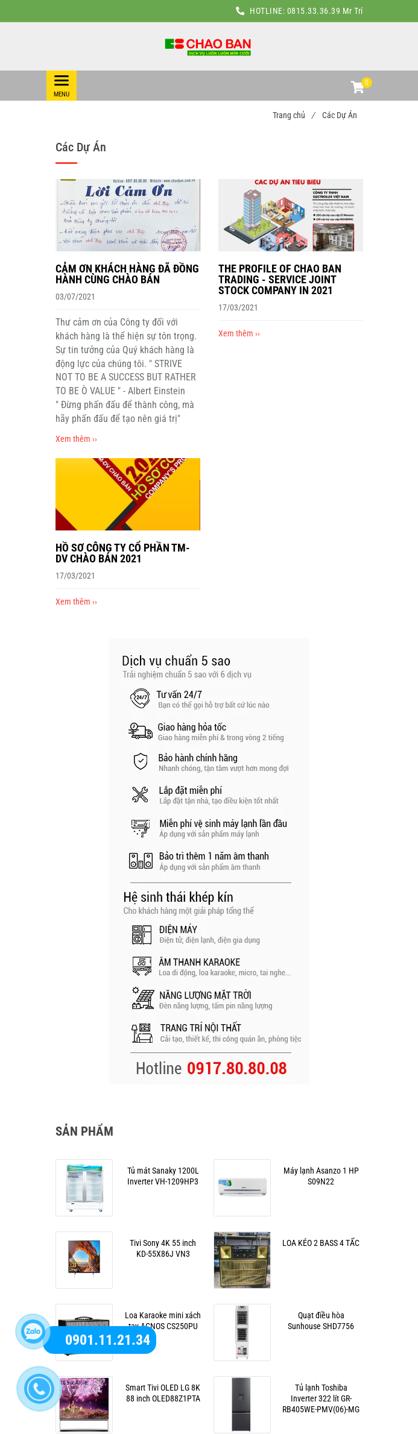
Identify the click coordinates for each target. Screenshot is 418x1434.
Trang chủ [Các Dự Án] (293, 115)
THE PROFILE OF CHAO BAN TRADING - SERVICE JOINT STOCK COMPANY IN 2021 (279, 279)
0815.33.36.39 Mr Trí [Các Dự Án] (325, 11)
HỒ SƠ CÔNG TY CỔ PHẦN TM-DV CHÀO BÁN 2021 (122, 553)
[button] (357, 89)
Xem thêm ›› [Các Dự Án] (76, 439)
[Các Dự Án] (209, 46)
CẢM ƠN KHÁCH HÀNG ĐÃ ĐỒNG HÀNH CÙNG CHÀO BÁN (127, 274)
